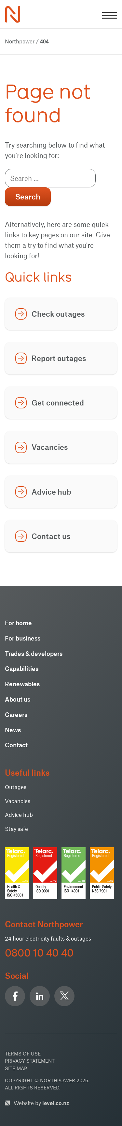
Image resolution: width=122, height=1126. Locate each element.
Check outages (58, 313)
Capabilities (21, 668)
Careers (16, 714)
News (13, 730)
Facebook (15, 996)
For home (18, 622)
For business (22, 638)
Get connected (58, 402)
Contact (16, 745)
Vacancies (50, 447)
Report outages (59, 358)
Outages (15, 787)
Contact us (51, 536)
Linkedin (40, 996)
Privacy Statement (30, 1061)
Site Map (16, 1068)
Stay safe (16, 828)
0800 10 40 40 (39, 952)
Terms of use (23, 1053)
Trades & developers (33, 653)
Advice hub (51, 491)
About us (17, 699)
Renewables (22, 684)
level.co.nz (55, 1103)
